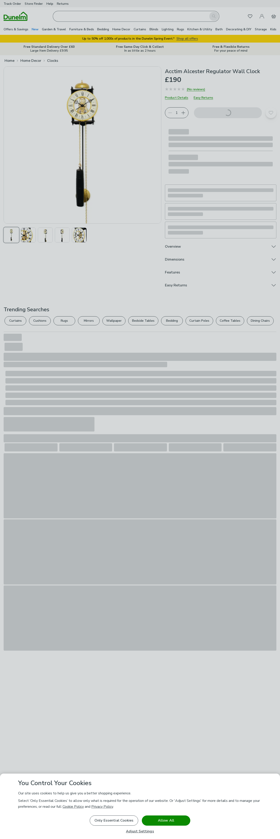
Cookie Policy (73, 806)
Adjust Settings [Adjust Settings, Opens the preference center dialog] (140, 831)
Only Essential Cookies (114, 820)
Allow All (166, 820)
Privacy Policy (102, 806)
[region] (140, 806)
